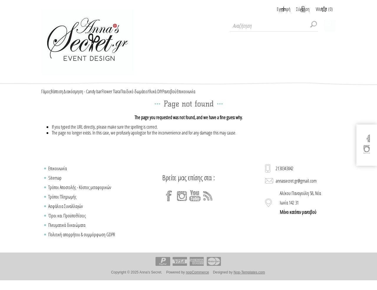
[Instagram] (182, 202)
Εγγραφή (269, 9)
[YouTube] (195, 202)
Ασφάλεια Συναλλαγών (65, 213)
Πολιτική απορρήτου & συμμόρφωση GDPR (81, 241)
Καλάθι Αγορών (330, 26)
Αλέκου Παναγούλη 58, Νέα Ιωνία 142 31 (300, 209)
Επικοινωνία (57, 175)
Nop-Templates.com (249, 279)
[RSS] (208, 202)
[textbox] (274, 26)
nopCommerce (197, 279)
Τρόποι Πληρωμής (62, 203)
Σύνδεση (295, 9)
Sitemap (55, 184)
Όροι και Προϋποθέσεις (67, 222)
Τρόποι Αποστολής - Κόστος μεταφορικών (79, 194)
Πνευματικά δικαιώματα (66, 232)
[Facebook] (169, 202)
